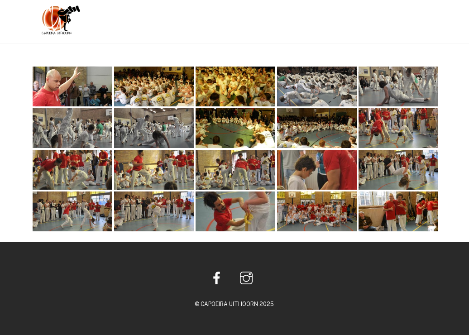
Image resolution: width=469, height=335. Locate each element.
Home (269, 15)
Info (297, 15)
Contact (418, 15)
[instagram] (247, 277)
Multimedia (372, 15)
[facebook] (218, 277)
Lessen (328, 15)
